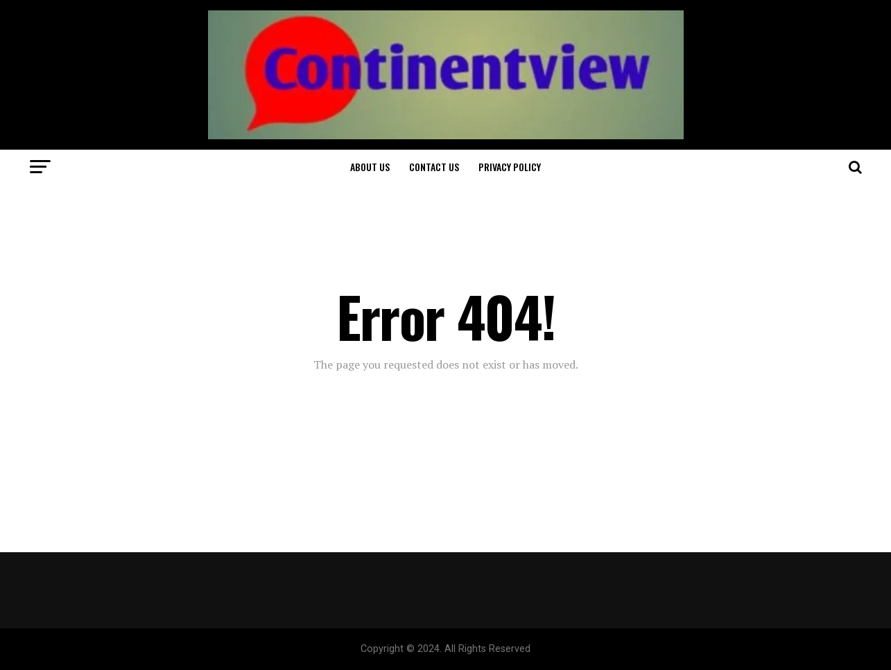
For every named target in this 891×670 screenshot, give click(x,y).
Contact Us (434, 166)
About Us (370, 166)
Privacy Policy (509, 166)
